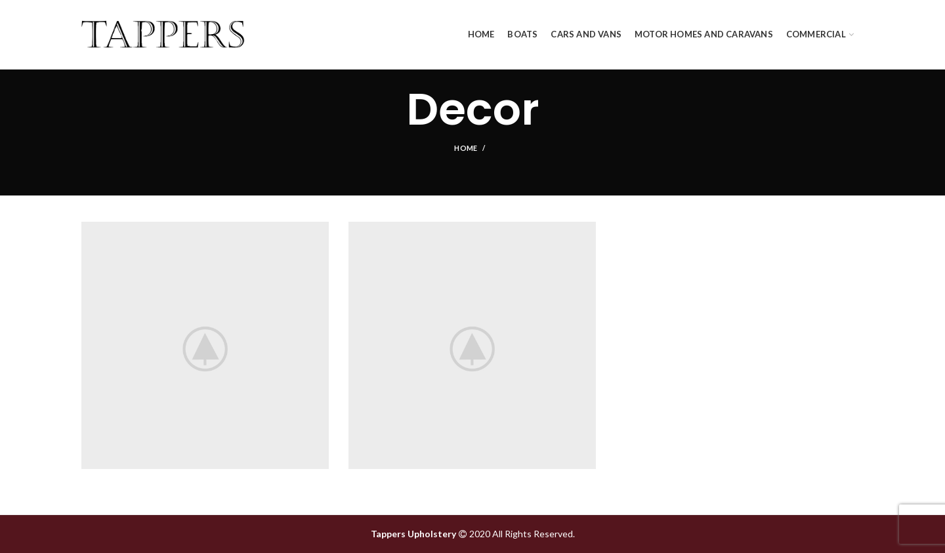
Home (465, 148)
